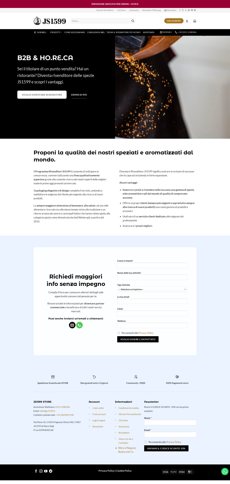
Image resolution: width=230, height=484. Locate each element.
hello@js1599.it (47, 411)
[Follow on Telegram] (195, 10)
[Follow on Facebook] (180, 10)
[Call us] (186, 10)
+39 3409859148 (65, 415)
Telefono (121, 321)
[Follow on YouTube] (192, 10)
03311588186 (62, 407)
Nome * (148, 418)
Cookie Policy (124, 470)
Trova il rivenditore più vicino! (123, 32)
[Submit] (133, 20)
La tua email (123, 296)
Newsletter (97, 426)
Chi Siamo (121, 10)
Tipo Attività (123, 285)
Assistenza (148, 32)
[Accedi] (187, 21)
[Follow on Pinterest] (189, 10)
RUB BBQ (41, 32)
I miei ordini (98, 408)
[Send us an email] (72, 325)
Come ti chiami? (125, 260)
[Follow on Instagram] (183, 10)
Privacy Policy (146, 332)
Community (134, 10)
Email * (147, 430)
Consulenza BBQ (96, 32)
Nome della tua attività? (129, 272)
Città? (120, 309)
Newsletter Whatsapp (151, 10)
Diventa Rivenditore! (105, 10)
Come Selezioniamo (74, 32)
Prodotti (56, 32)
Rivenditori (124, 432)
